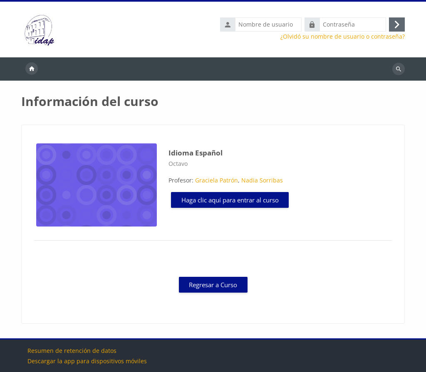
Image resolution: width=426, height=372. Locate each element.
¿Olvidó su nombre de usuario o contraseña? (342, 36)
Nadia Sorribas (262, 180)
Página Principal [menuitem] (31, 69)
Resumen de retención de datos (71, 351)
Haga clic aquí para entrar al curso (230, 200)
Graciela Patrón (216, 180)
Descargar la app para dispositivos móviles (87, 361)
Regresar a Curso (213, 285)
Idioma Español (195, 153)
